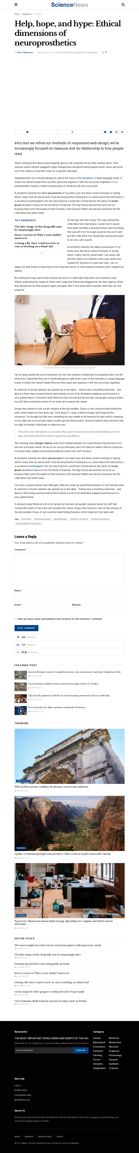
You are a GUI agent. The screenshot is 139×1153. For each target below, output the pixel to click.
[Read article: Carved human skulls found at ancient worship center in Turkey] (21, 686)
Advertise (29, 1136)
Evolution (98, 1051)
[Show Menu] (16, 4)
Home (17, 14)
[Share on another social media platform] (122, 131)
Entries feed (21, 1090)
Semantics (88, 178)
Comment (21, 549)
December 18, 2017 (23, 967)
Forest (96, 1059)
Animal (60, 52)
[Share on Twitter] (80, 131)
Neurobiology (60, 519)
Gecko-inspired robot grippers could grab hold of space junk (49, 991)
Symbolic (114, 1063)
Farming (37, 14)
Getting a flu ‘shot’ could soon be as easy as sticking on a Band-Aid (52, 982)
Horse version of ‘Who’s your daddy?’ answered (42, 973)
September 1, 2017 (45, 52)
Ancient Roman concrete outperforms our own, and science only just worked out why (74, 672)
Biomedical (99, 1042)
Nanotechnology (43, 519)
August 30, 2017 (35, 676)
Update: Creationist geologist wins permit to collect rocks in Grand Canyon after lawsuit (63, 853)
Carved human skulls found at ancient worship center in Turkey (63, 683)
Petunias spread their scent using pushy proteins (42, 963)
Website (76, 604)
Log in (18, 1085)
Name (19, 590)
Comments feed (23, 1095)
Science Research (100, 519)
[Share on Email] (110, 131)
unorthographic (36, 201)
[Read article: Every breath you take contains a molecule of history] (21, 710)
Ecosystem (99, 1046)
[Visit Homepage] (69, 4)
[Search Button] (123, 4)
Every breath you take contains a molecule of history (56, 707)
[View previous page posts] (36, 253)
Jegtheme (74, 1143)
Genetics (98, 1063)
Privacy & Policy (45, 1136)
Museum (113, 1046)
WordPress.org (22, 1099)
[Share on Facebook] (36, 131)
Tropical (113, 1068)
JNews (24, 1143)
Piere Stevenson (25, 52)
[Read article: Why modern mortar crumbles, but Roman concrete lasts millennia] (70, 756)
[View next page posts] (41, 253)
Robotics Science (79, 519)
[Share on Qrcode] (116, 131)
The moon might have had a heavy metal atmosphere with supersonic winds (58, 945)
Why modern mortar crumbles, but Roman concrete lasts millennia (51, 786)
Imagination (79, 52)
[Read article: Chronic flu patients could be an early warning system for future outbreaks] (21, 698)
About (17, 1136)
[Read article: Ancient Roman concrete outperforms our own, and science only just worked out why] (21, 675)
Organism (114, 1051)
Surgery (113, 1059)
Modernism (115, 1042)
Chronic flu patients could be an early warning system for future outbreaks (69, 695)
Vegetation (26, 14)
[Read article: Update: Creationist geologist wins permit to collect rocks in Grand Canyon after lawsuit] (70, 823)
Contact (59, 1136)
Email (18, 605)
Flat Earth (26, 519)
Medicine (114, 1038)
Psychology (92, 52)
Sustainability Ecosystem (28, 524)
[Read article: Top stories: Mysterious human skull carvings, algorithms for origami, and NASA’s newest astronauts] (70, 890)
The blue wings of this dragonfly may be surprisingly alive (48, 954)
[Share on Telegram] (105, 131)
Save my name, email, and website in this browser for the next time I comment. (60, 619)
